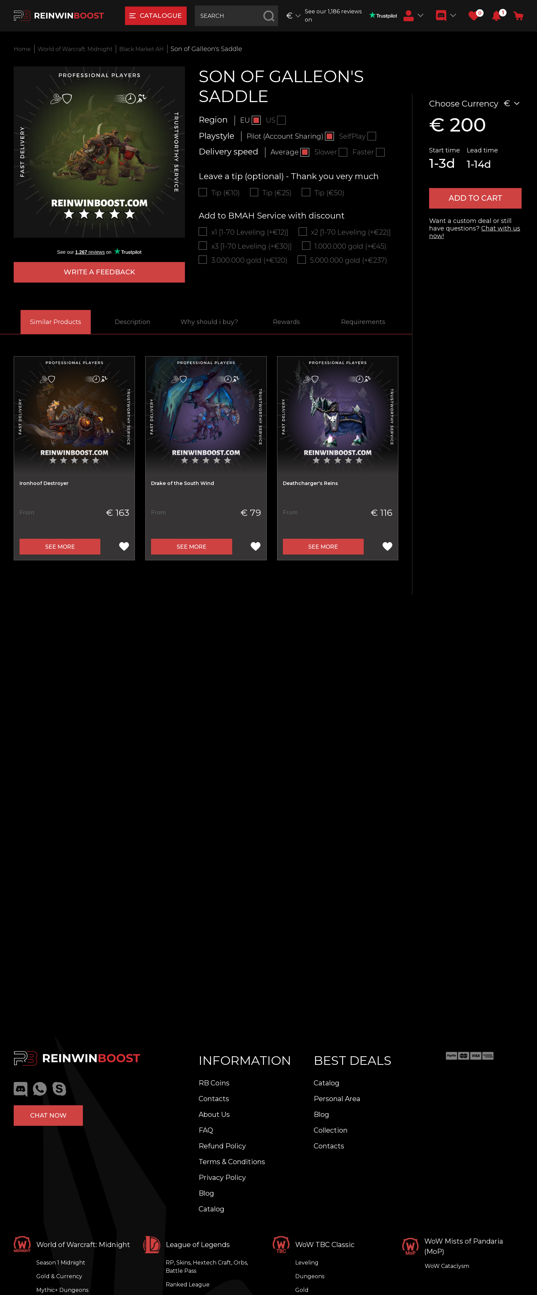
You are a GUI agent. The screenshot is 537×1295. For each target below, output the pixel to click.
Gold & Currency (59, 1276)
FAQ (206, 1130)
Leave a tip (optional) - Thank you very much (289, 176)
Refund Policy (222, 1146)
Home (23, 49)
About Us (214, 1114)
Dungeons (309, 1276)
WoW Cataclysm (447, 1266)
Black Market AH (158, 49)
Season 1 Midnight (60, 1262)
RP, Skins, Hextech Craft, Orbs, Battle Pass (207, 1266)
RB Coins (214, 1083)
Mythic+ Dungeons (62, 1290)
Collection (331, 1130)
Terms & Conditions (232, 1162)
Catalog (211, 1209)
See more (60, 548)
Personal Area (337, 1099)
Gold (302, 1290)
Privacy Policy (222, 1177)
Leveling (307, 1262)
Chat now (48, 1113)
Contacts (214, 1099)
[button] (496, 16)
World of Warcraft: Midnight (82, 49)
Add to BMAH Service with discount (272, 217)
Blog (206, 1193)
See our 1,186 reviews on (352, 15)
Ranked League (188, 1284)
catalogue (158, 16)
